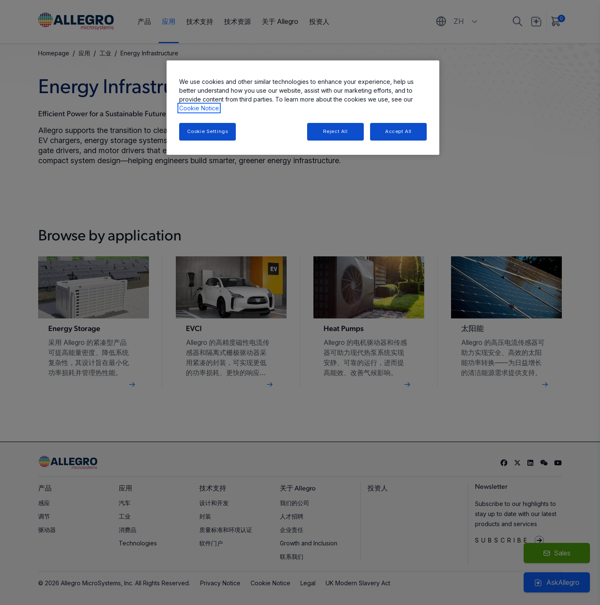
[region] (303, 107)
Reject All (335, 131)
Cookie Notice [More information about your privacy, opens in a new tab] (199, 108)
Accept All (398, 131)
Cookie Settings (207, 131)
